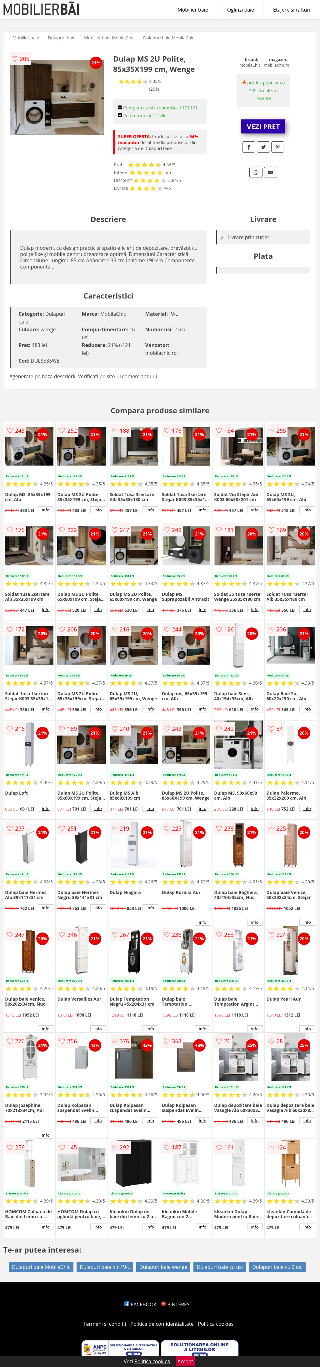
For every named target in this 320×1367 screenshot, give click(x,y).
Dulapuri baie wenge (163, 1267)
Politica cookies (216, 1323)
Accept (185, 1361)
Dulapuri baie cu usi (220, 1267)
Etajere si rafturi (291, 9)
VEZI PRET (263, 126)
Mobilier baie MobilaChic (109, 38)
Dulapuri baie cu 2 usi (277, 1267)
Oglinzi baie (240, 9)
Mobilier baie (193, 9)
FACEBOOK (140, 1304)
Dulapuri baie (61, 38)
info (45, 510)
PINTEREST (176, 1304)
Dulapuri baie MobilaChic (168, 38)
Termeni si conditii (104, 1323)
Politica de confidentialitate (162, 1323)
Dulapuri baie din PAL (105, 1267)
